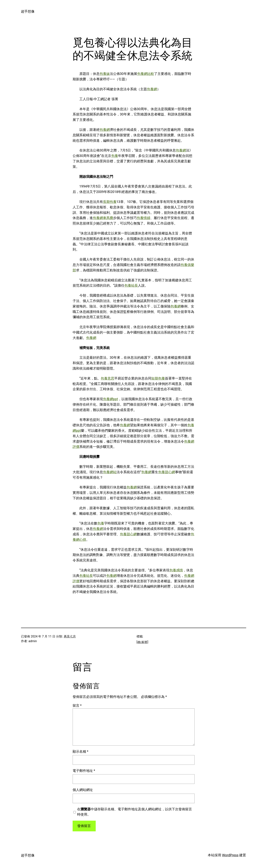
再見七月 (70, 636)
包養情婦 (143, 218)
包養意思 (107, 378)
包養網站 (110, 472)
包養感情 (176, 570)
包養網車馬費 (103, 218)
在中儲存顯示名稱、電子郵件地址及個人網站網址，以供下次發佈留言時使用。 (134, 812)
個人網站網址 (83, 790)
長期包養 (110, 202)
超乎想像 (28, 11)
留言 (77, 705)
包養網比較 (145, 74)
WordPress (230, 855)
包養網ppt (110, 399)
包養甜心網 (166, 472)
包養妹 (105, 74)
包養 (114, 156)
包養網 (152, 89)
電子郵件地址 (84, 771)
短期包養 (158, 378)
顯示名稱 (80, 751)
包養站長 (131, 285)
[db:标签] (142, 642)
